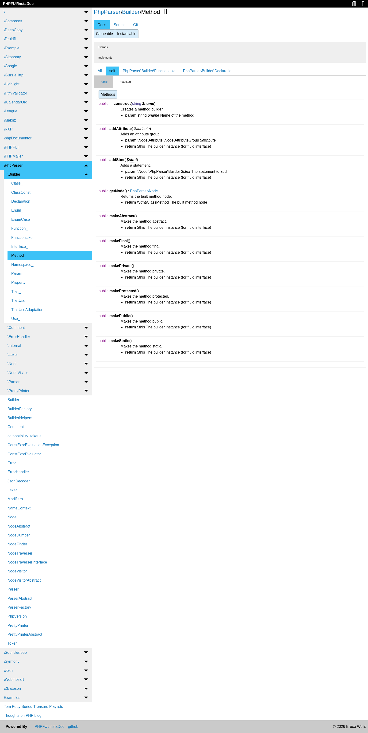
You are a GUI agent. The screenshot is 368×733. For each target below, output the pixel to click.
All (100, 71)
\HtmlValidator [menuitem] (15, 93)
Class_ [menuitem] (17, 183)
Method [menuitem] (17, 255)
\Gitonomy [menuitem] (12, 57)
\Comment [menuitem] (16, 328)
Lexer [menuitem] (12, 490)
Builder (131, 12)
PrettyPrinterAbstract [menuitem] (25, 634)
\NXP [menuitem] (8, 129)
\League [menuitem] (10, 111)
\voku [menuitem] (8, 671)
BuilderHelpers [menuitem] (20, 418)
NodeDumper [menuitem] (19, 535)
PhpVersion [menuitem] (17, 616)
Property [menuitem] (18, 282)
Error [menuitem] (12, 463)
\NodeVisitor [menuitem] (18, 373)
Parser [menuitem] (13, 589)
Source (120, 25)
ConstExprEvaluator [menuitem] (24, 454)
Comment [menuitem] (16, 427)
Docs (102, 25)
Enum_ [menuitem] (17, 210)
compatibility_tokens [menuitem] (24, 436)
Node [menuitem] (12, 517)
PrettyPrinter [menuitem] (18, 625)
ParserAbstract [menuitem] (20, 598)
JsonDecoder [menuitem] (19, 481)
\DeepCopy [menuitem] (13, 30)
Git (135, 25)
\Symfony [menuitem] (11, 661)
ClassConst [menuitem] (21, 192)
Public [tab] (103, 81)
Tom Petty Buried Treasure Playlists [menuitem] (33, 707)
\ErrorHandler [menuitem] (19, 337)
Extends (103, 47)
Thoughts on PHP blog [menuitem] (23, 715)
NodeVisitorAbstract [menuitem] (24, 580)
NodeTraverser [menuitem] (20, 553)
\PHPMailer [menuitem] (13, 156)
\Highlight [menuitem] (11, 84)
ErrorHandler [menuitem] (18, 472)
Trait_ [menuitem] (16, 292)
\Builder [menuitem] (14, 174)
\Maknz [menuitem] (10, 120)
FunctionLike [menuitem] (22, 238)
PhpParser (107, 12)
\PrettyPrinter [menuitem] (18, 391)
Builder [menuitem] (13, 400)
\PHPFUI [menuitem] (11, 147)
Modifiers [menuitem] (15, 499)
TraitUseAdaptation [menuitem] (27, 310)
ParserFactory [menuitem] (19, 607)
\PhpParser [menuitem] (13, 165)
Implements (105, 57)
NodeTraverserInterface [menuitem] (27, 562)
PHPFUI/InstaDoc (18, 4)
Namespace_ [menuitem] (22, 265)
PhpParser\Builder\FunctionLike (149, 71)
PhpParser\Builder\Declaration (208, 71)
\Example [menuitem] (11, 48)
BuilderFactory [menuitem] (20, 409)
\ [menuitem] (4, 12)
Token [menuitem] (13, 643)
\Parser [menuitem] (14, 382)
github (73, 727)
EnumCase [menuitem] (20, 219)
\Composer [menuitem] (13, 21)
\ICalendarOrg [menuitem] (15, 102)
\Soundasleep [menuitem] (15, 652)
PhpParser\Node (144, 191)
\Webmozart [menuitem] (14, 680)
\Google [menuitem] (10, 66)
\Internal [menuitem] (14, 346)
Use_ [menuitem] (15, 319)
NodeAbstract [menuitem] (19, 526)
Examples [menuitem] (12, 698)
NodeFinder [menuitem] (17, 544)
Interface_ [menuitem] (19, 246)
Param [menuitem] (16, 274)
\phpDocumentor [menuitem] (17, 138)
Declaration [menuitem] (20, 201)
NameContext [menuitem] (19, 508)
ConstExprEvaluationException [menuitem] (33, 445)
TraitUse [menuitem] (18, 301)
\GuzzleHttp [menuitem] (13, 75)
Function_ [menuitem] (19, 228)
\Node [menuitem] (13, 364)
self (112, 71)
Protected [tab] (125, 81)
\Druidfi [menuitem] (10, 39)
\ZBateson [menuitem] (12, 688)
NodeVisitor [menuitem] (17, 571)
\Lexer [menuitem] (13, 355)
